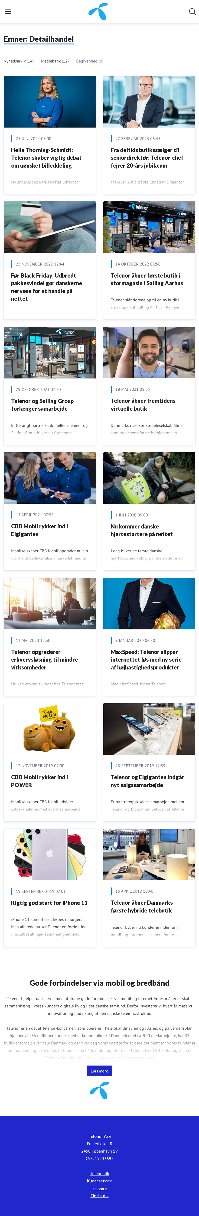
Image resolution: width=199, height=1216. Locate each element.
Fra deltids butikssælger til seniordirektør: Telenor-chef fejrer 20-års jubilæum (147, 158)
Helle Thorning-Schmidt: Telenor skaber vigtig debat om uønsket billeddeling (46, 158)
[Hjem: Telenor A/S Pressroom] (98, 11)
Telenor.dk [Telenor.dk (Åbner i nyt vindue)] (99, 1173)
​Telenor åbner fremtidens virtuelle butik (143, 404)
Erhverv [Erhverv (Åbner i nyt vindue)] (99, 1188)
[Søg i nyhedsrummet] (192, 11)
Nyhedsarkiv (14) (19, 61)
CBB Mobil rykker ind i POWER (39, 781)
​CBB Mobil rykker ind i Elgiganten (39, 530)
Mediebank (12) (55, 61)
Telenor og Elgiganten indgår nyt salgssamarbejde (147, 781)
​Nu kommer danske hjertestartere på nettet (142, 530)
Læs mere (99, 1070)
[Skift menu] (8, 12)
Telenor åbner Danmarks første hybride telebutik (142, 906)
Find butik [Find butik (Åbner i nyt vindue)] (100, 1195)
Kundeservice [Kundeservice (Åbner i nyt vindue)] (99, 1180)
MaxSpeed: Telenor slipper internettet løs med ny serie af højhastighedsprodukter (146, 659)
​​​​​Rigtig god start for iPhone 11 (49, 902)
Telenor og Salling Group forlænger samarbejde (42, 404)
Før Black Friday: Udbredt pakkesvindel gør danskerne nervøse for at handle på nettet (46, 287)
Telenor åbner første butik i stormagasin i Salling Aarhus (147, 279)
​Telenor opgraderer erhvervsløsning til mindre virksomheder (44, 659)
